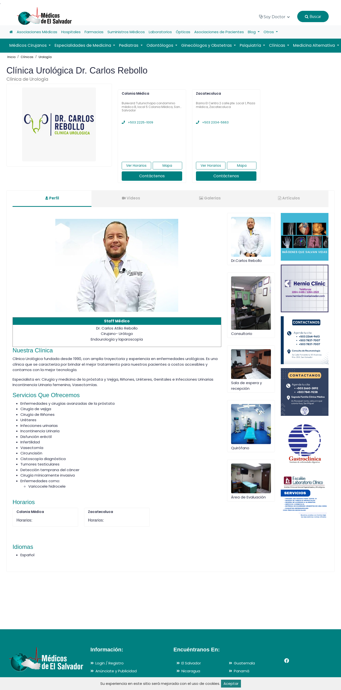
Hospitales (71, 31)
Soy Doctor (274, 17)
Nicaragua (190, 671)
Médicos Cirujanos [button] (28, 45)
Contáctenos (152, 176)
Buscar (313, 16)
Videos (131, 198)
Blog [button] (252, 31)
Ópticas (183, 31)
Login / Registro (109, 663)
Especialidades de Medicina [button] (83, 45)
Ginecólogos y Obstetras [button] (207, 45)
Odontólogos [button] (160, 45)
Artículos (289, 198)
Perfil (52, 198)
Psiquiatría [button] (251, 45)
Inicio (11, 57)
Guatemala (244, 663)
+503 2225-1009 (137, 122)
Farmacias (94, 31)
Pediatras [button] (129, 45)
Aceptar (230, 683)
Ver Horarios (136, 165)
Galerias (210, 198)
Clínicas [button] (277, 45)
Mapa (167, 165)
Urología (45, 57)
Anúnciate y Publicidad (116, 671)
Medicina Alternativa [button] (314, 45)
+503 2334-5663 (212, 122)
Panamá (241, 671)
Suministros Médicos (126, 31)
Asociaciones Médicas (37, 31)
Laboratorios (160, 31)
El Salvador (191, 663)
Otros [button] (269, 31)
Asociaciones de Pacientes (219, 31)
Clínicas (27, 57)
